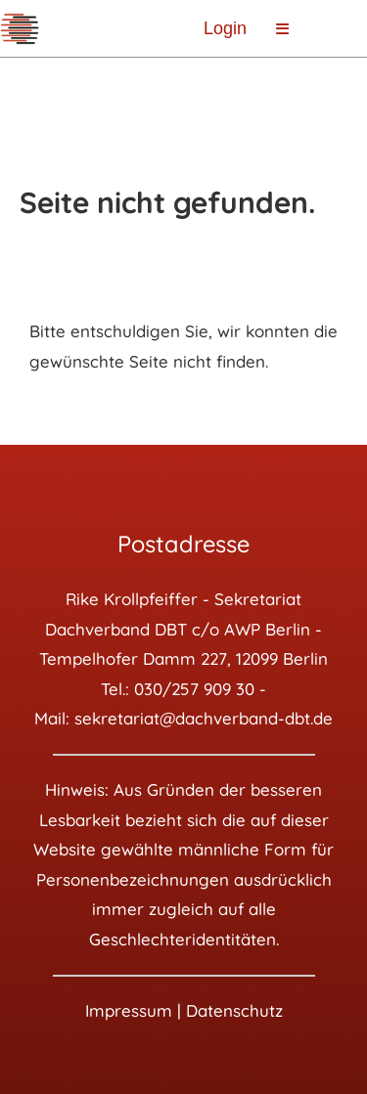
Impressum (128, 1010)
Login (225, 28)
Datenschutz (234, 1010)
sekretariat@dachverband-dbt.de (203, 718)
